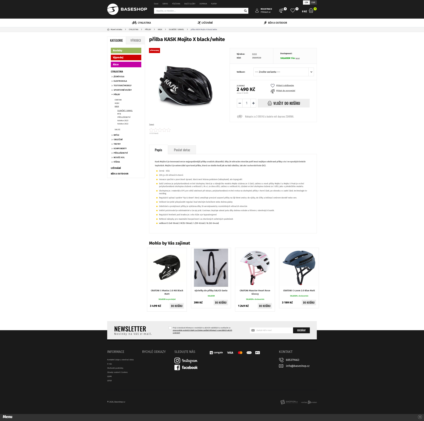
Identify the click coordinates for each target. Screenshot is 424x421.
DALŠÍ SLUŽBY (189, 4)
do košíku (283, 103)
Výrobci (135, 40)
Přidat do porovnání (283, 91)
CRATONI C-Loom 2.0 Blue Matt (299, 290)
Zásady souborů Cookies (117, 372)
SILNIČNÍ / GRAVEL (125, 111)
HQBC (117, 103)
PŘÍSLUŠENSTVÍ (123, 117)
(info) (297, 58)
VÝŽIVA (117, 162)
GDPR (109, 376)
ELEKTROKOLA (120, 81)
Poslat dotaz (182, 149)
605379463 (292, 360)
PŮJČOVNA (176, 4)
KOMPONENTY (120, 148)
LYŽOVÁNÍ (205, 23)
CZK (306, 2)
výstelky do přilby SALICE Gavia (211, 290)
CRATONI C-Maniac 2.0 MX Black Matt (167, 292)
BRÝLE (116, 135)
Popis (158, 149)
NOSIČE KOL (119, 157)
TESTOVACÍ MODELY (123, 85)
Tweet (151, 124)
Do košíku (177, 306)
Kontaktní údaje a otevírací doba (120, 360)
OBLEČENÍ (118, 139)
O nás (109, 364)
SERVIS (165, 4)
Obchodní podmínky (115, 368)
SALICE (117, 129)
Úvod (156, 4)
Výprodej (118, 57)
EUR (313, 2)
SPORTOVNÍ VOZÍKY (123, 90)
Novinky (117, 50)
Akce (116, 64)
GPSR (109, 381)
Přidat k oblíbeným (282, 85)
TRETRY (117, 144)
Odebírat (301, 330)
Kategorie (116, 40)
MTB (119, 114)
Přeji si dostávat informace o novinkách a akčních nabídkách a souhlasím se (202, 330)
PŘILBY (117, 94)
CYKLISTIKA (141, 23)
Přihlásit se (266, 12)
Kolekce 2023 (122, 120)
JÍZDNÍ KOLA (119, 76)
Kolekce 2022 (122, 124)
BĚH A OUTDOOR (275, 23)
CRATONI (118, 100)
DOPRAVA (203, 4)
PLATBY (214, 4)
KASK (254, 54)
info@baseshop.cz (298, 366)
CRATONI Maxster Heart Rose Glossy (255, 292)
